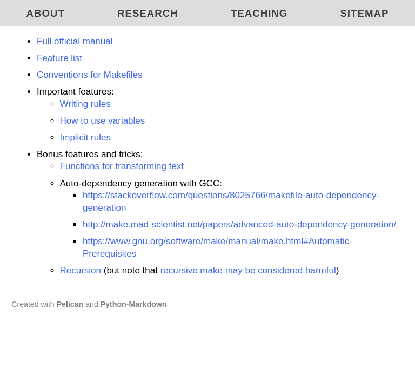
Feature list (59, 58)
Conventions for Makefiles (90, 75)
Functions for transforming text (122, 166)
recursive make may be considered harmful (248, 270)
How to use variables (102, 121)
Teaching (259, 13)
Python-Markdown (134, 304)
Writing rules (85, 104)
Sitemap (364, 13)
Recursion (81, 270)
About (45, 13)
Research (147, 13)
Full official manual (74, 41)
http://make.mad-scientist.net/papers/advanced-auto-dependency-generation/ (239, 224)
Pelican (70, 304)
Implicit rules (85, 137)
